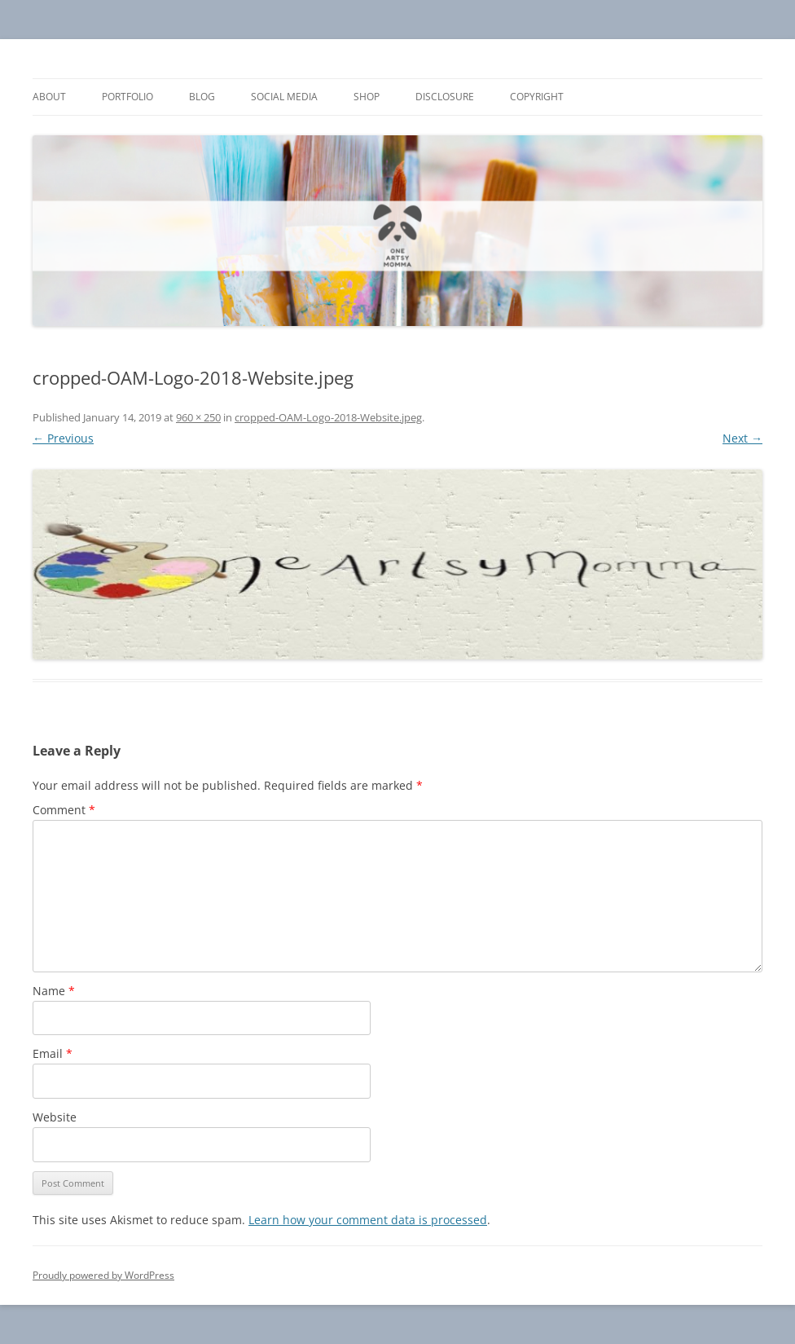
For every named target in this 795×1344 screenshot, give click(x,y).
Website (55, 1117)
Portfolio (127, 97)
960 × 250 (198, 417)
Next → (742, 438)
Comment (64, 809)
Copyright (537, 97)
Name (54, 990)
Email (52, 1053)
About (49, 97)
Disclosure (444, 97)
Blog (202, 97)
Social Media (284, 97)
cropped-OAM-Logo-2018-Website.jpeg (328, 417)
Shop (367, 97)
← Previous (63, 438)
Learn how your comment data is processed (367, 1219)
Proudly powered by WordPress (103, 1275)
